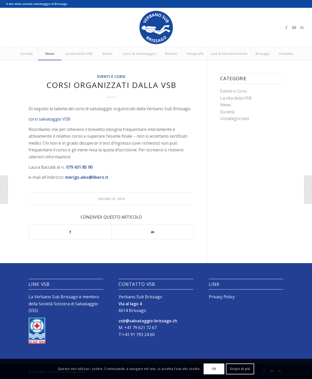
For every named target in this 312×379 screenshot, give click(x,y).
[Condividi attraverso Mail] (153, 232)
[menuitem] (26, 53)
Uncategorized (234, 118)
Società (227, 112)
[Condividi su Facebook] (70, 232)
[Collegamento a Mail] (302, 27)
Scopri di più (240, 369)
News (225, 105)
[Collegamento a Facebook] (286, 27)
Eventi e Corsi (111, 76)
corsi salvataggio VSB (49, 119)
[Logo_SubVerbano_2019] (156, 27)
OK (214, 369)
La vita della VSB (236, 98)
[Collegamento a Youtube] (294, 27)
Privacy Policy (222, 297)
